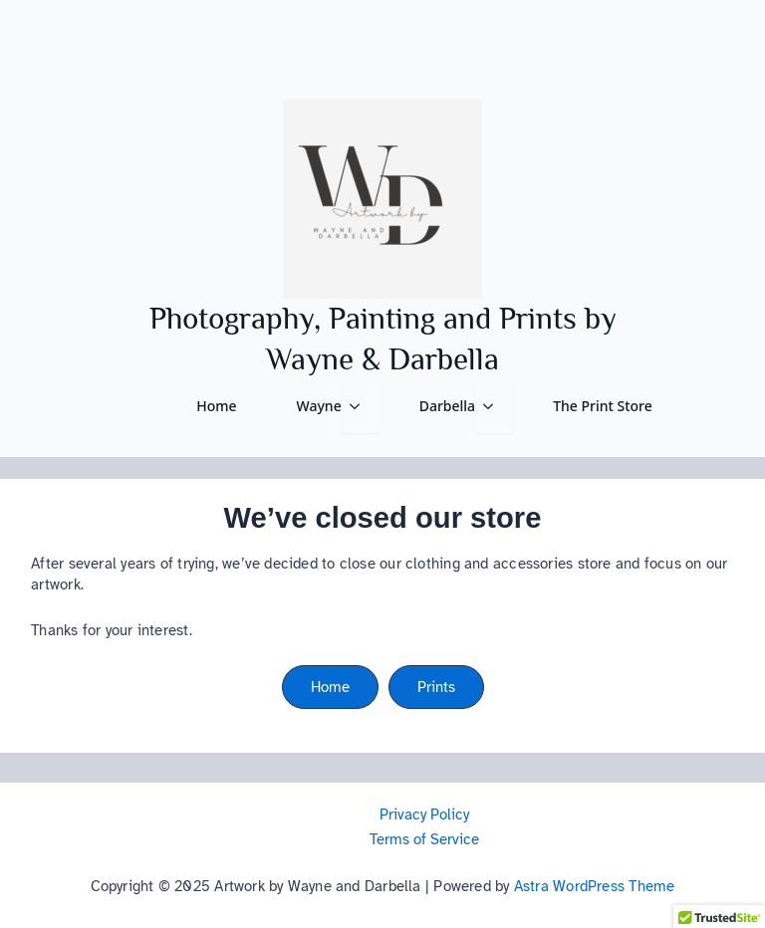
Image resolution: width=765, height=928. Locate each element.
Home (216, 405)
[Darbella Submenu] (494, 406)
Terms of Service (424, 839)
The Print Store (602, 405)
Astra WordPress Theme (594, 886)
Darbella (447, 405)
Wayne (319, 405)
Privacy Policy (424, 814)
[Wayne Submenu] (361, 406)
